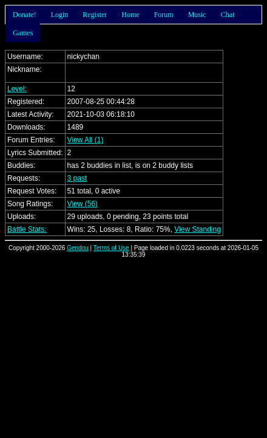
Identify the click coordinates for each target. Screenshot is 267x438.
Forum (164, 14)
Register (95, 14)
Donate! (24, 14)
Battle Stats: (27, 229)
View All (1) (85, 140)
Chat (228, 14)
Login (60, 14)
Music (197, 14)
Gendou (78, 248)
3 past (77, 178)
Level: (17, 89)
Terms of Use (111, 248)
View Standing (197, 229)
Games (23, 33)
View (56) (82, 204)
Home (130, 14)
